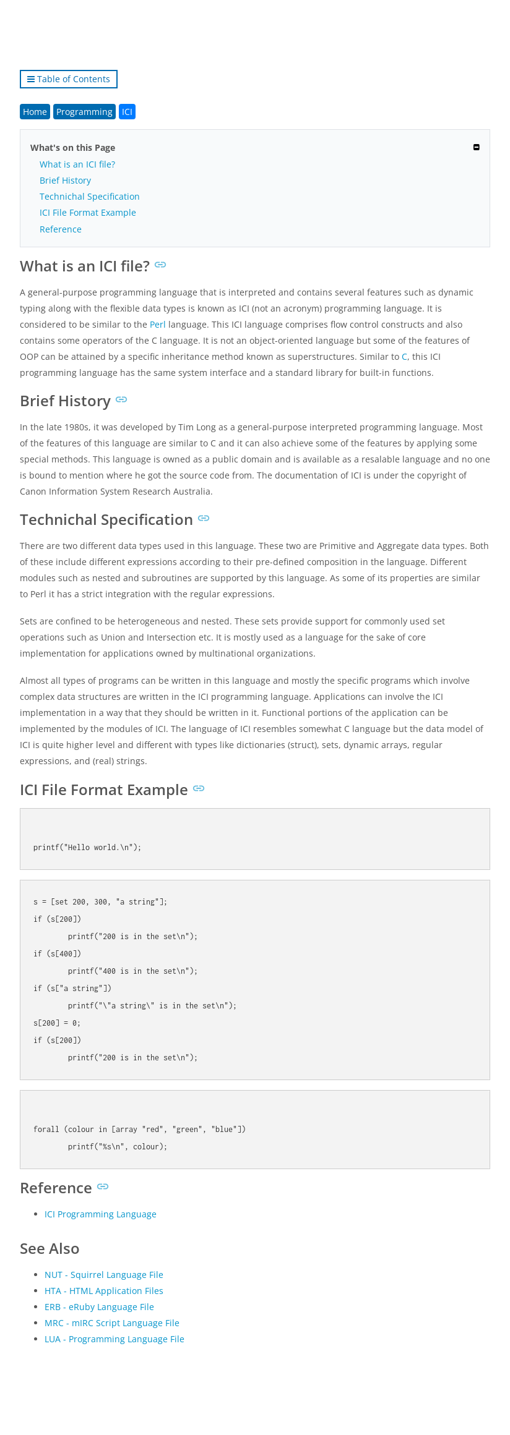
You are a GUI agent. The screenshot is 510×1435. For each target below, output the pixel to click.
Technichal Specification (90, 196)
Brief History (65, 180)
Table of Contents (68, 79)
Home (35, 111)
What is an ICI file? (77, 164)
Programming (84, 111)
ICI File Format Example (88, 212)
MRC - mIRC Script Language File (112, 1323)
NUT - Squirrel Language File (104, 1274)
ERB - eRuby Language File (99, 1307)
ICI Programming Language (101, 1214)
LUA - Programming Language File (114, 1339)
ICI (127, 111)
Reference (61, 229)
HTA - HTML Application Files (104, 1291)
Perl (158, 324)
